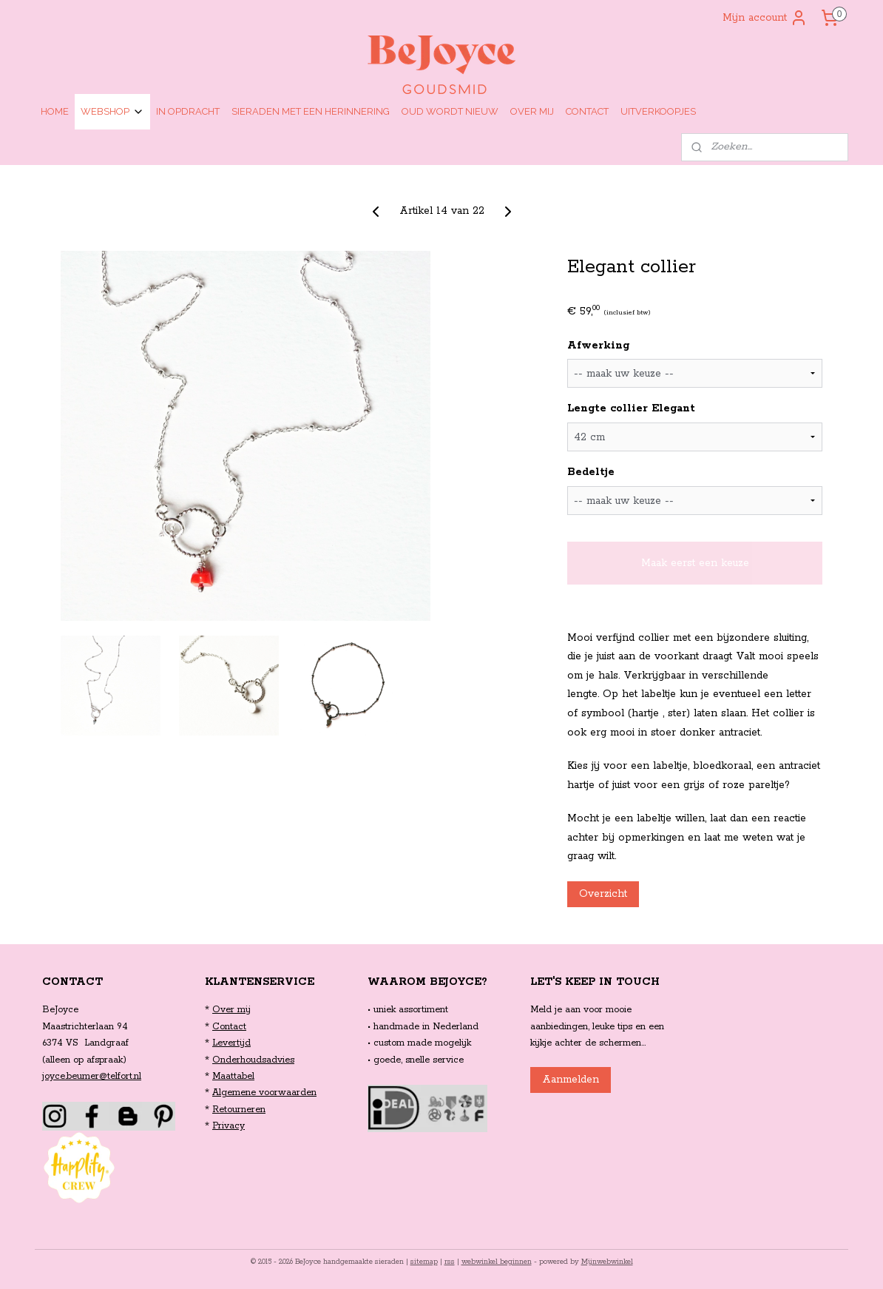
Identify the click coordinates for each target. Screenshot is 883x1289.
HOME (55, 111)
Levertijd (231, 1043)
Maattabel (233, 1076)
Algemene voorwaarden (264, 1092)
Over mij (231, 1009)
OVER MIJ (532, 111)
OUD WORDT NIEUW (450, 111)
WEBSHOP (112, 112)
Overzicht (603, 894)
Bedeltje (591, 472)
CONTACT (587, 111)
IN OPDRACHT (188, 111)
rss (449, 1262)
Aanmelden (570, 1079)
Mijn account (765, 18)
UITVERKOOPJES (658, 111)
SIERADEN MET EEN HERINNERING (310, 111)
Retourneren (238, 1109)
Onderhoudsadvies (253, 1060)
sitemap (424, 1262)
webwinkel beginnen (496, 1262)
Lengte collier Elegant (631, 408)
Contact (229, 1026)
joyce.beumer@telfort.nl (91, 1076)
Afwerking (598, 345)
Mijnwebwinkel (607, 1262)
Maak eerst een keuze (695, 563)
